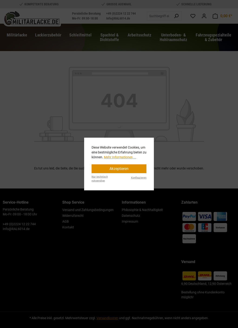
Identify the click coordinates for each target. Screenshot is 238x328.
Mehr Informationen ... (120, 157)
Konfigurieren (138, 177)
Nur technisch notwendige (100, 178)
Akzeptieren (119, 168)
